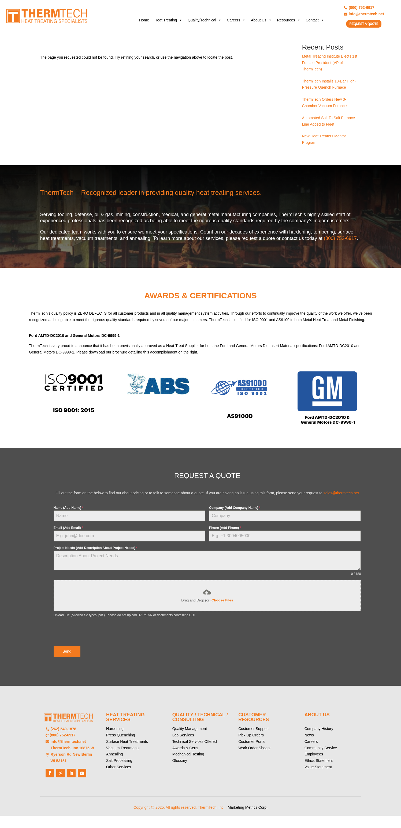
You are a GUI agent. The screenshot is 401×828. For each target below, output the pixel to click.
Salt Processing (119, 763)
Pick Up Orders (251, 738)
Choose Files (222, 604)
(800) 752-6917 (340, 242)
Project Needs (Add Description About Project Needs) (96, 552)
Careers (236, 20)
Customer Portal (251, 744)
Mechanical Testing (188, 757)
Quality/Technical (204, 20)
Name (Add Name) (68, 511)
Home (144, 20)
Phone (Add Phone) (225, 532)
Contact (315, 20)
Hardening (115, 731)
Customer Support (253, 731)
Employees (314, 757)
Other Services (118, 770)
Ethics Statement (319, 763)
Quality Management (189, 731)
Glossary (179, 763)
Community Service (321, 750)
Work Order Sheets (254, 750)
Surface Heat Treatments (127, 744)
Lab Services (183, 738)
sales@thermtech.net (341, 497)
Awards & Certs (185, 750)
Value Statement (318, 770)
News (309, 738)
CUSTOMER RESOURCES (253, 720)
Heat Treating (168, 20)
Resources (288, 20)
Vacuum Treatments (122, 750)
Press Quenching (120, 738)
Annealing (114, 757)
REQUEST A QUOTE (364, 24)
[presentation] (94, 635)
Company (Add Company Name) (234, 511)
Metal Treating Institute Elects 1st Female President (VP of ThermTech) (329, 66)
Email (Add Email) (68, 532)
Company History (319, 731)
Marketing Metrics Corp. (248, 810)
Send (66, 655)
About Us (261, 20)
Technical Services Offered (194, 744)
